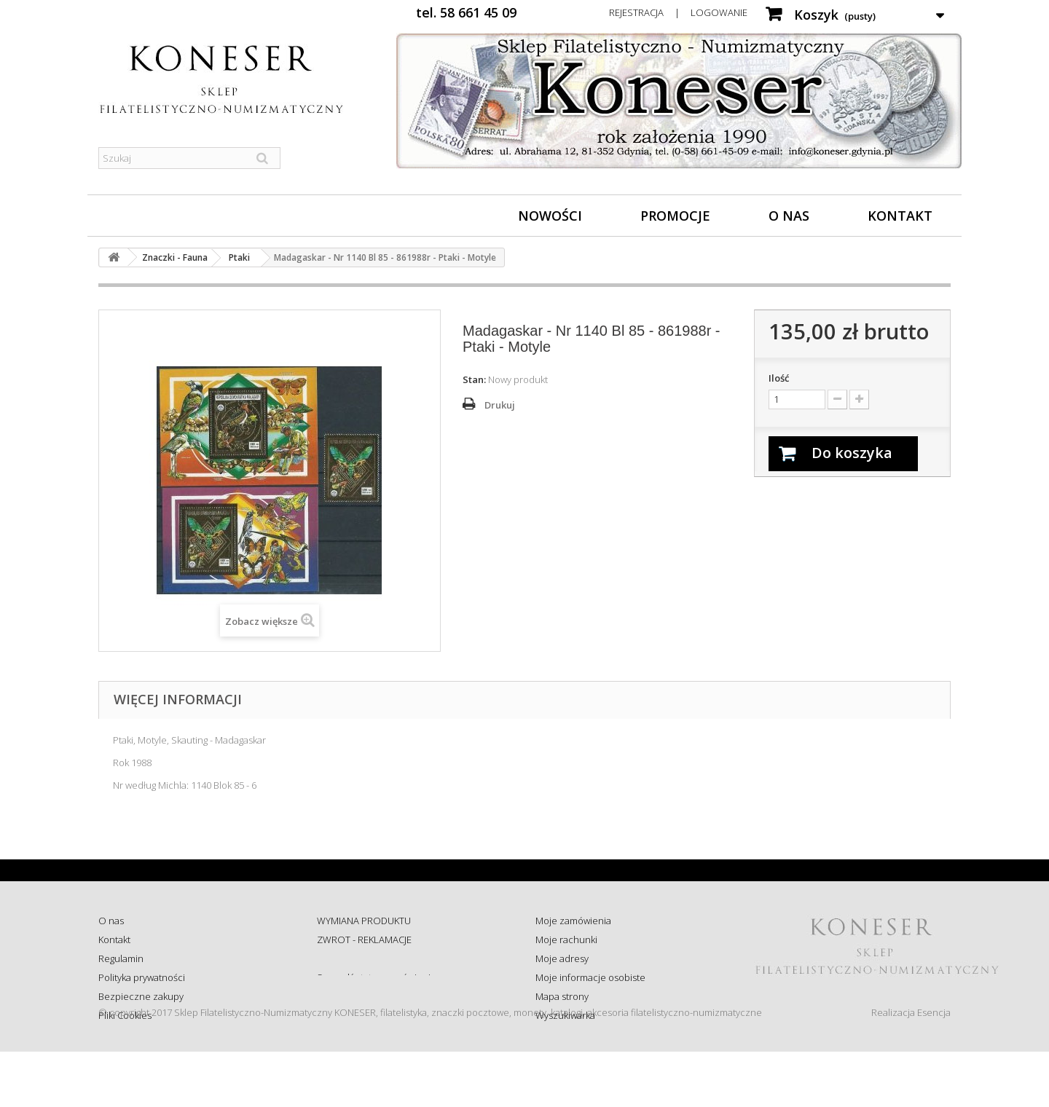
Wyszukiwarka (565, 1015)
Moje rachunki (566, 939)
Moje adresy (562, 958)
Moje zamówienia (573, 920)
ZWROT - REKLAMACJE (364, 939)
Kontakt (900, 215)
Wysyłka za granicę (356, 1015)
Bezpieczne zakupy (141, 996)
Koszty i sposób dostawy (368, 996)
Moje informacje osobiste (590, 977)
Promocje (675, 215)
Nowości (550, 215)
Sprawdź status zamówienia (376, 977)
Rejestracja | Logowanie (678, 12)
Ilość (779, 378)
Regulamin (121, 958)
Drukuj (499, 404)
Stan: (474, 379)
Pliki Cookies (125, 1015)
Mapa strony (562, 996)
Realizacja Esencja (911, 1067)
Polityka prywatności (141, 977)
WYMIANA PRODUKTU (364, 920)
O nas (789, 215)
